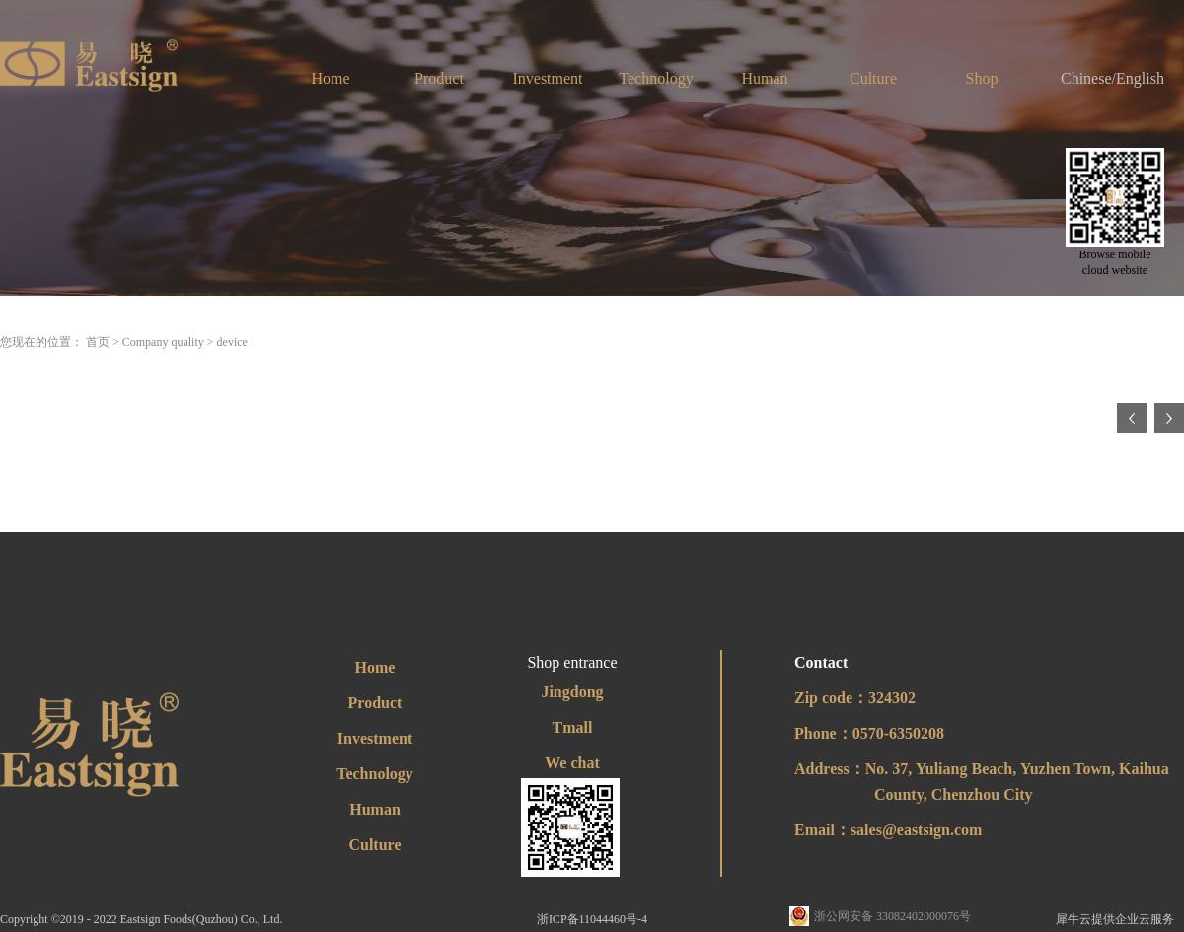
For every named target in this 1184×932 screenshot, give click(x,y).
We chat (572, 762)
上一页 (1132, 418)
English (1140, 78)
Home (330, 78)
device (232, 342)
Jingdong (572, 691)
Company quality (163, 342)
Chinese (1086, 78)
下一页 (1169, 418)
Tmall (573, 727)
